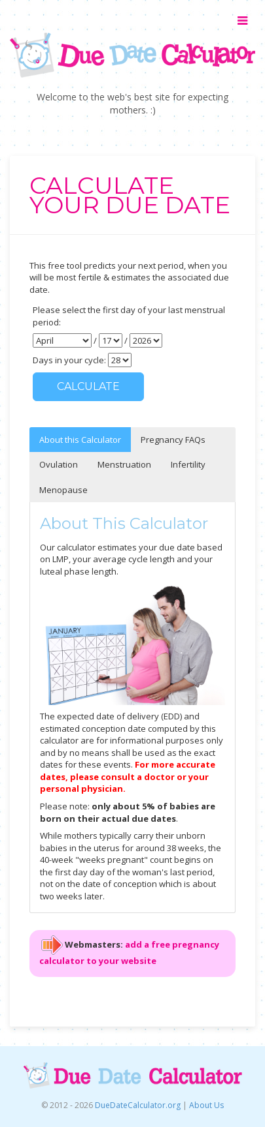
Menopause (63, 490)
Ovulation (58, 464)
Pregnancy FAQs (173, 439)
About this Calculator (80, 439)
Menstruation (124, 464)
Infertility (188, 464)
